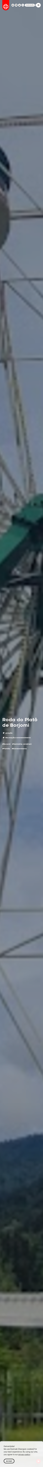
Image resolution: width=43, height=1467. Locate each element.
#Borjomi (6, 744)
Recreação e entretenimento (17, 737)
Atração (7, 733)
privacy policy (24, 1454)
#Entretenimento (19, 748)
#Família (6, 748)
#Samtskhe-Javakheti (22, 744)
